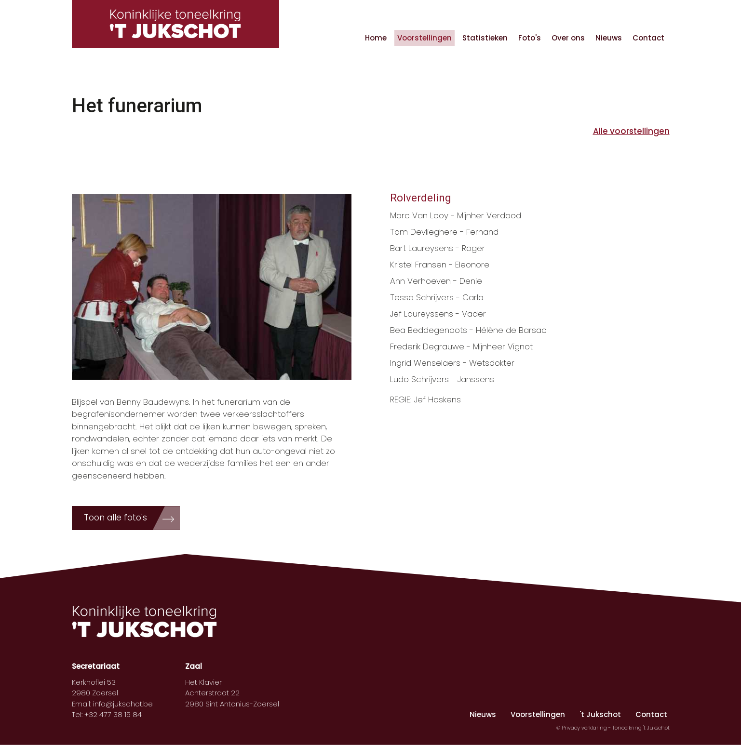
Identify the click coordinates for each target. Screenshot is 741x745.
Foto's (529, 38)
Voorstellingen (424, 38)
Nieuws (608, 38)
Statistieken (485, 38)
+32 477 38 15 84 (113, 714)
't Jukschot (600, 714)
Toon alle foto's (115, 517)
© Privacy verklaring (582, 728)
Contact (648, 38)
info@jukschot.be (123, 704)
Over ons (568, 38)
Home (376, 38)
